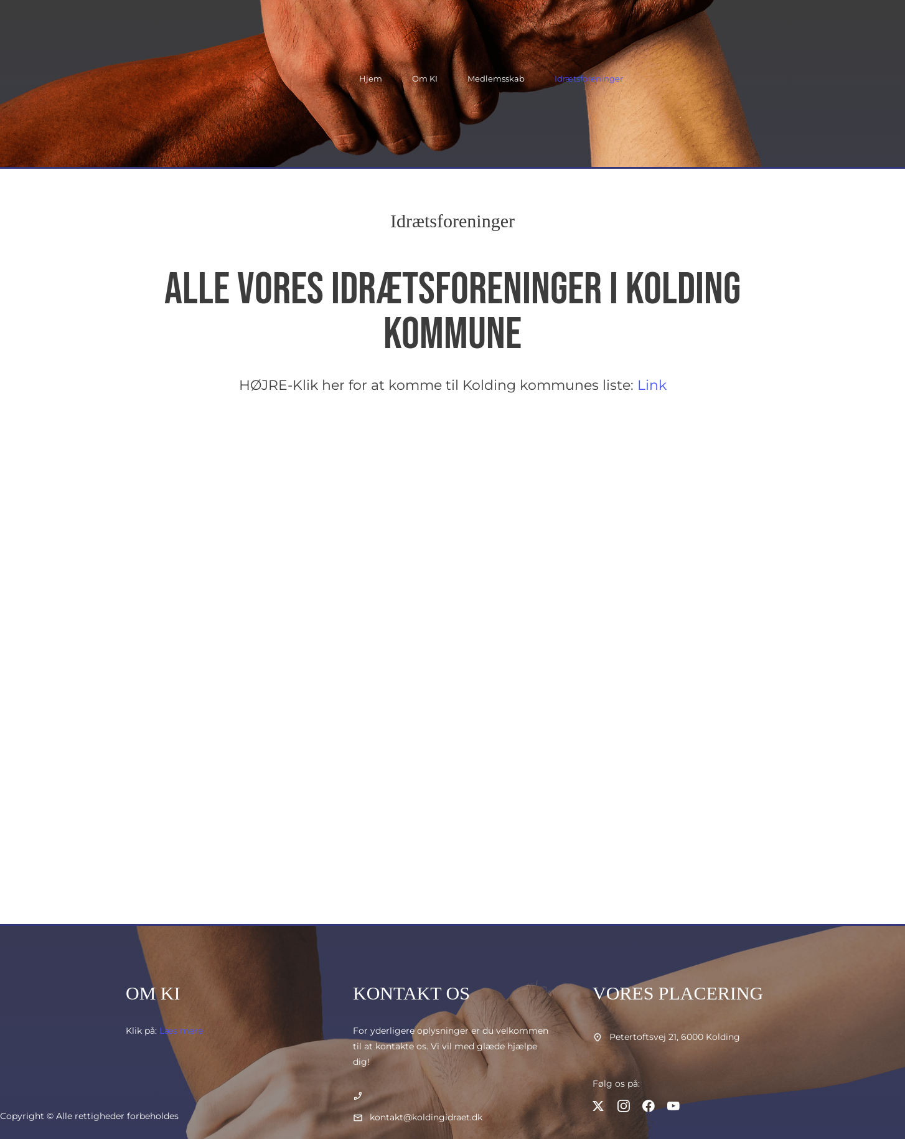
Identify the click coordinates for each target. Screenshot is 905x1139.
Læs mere (181, 1030)
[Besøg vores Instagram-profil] (623, 1106)
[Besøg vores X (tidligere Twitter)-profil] (599, 1106)
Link (652, 385)
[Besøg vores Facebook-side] (648, 1106)
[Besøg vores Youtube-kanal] (673, 1106)
